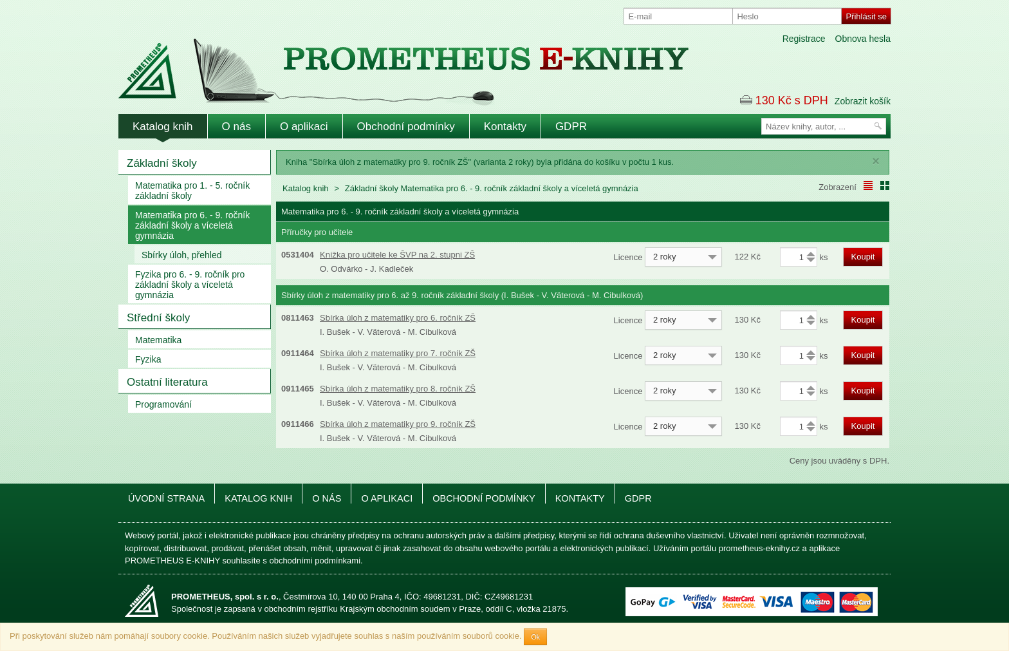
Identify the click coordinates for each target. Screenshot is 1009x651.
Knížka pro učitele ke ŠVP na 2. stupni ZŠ (397, 254)
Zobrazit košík (863, 101)
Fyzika (148, 359)
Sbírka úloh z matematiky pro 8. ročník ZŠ (398, 388)
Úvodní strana (166, 498)
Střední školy (158, 318)
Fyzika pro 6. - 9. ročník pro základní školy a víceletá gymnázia (190, 284)
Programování (163, 404)
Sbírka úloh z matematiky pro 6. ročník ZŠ (398, 318)
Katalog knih (163, 126)
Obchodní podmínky (406, 126)
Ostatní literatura (167, 382)
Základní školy (162, 163)
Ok (535, 637)
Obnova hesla (863, 38)
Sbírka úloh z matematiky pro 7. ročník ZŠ (398, 353)
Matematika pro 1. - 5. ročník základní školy (192, 190)
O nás (236, 126)
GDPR (571, 126)
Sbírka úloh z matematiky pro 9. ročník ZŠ (398, 424)
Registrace (804, 38)
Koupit (863, 256)
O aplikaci (304, 126)
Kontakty (505, 126)
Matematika (158, 340)
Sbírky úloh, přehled (182, 255)
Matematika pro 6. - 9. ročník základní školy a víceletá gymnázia (192, 225)
